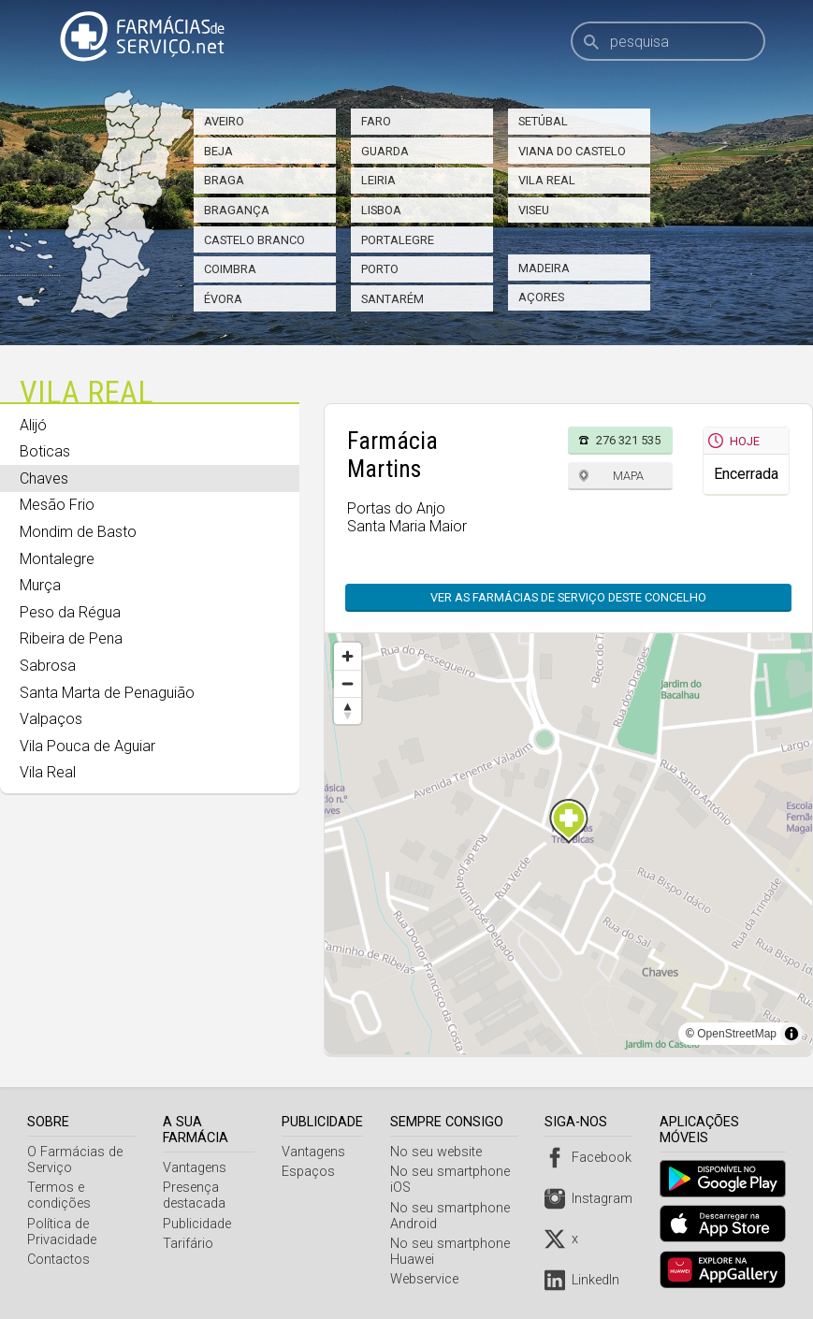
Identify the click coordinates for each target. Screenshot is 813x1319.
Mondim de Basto (78, 532)
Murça (40, 585)
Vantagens (196, 1168)
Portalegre (397, 240)
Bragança (236, 210)
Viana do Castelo (572, 151)
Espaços (312, 1172)
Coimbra (230, 269)
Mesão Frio (57, 505)
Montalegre (57, 559)
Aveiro (224, 121)
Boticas (45, 451)
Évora (223, 299)
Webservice (428, 1279)
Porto (380, 269)
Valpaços (51, 719)
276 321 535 (628, 440)
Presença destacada (196, 1195)
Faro (376, 121)
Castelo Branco (254, 240)
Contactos (58, 1260)
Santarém (392, 299)
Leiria (378, 180)
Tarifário (190, 1244)
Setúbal (543, 121)
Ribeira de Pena (71, 638)
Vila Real (546, 180)
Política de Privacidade (61, 1232)
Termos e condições (59, 1195)
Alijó (33, 425)
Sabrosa (48, 665)
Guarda (385, 151)
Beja (218, 151)
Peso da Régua (70, 612)
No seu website (440, 1152)
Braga (224, 180)
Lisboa (381, 210)
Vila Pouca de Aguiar (87, 746)
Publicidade (199, 1224)
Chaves (44, 478)
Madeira (544, 268)
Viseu (533, 210)
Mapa (628, 476)
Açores (541, 297)
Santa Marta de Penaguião (107, 693)
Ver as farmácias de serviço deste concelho (568, 597)
